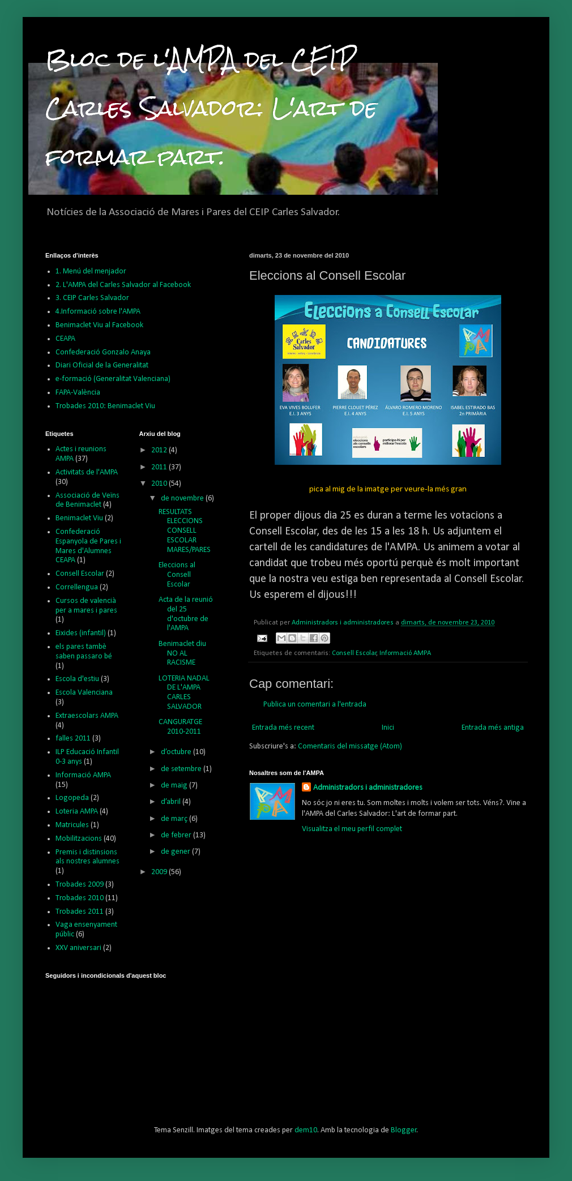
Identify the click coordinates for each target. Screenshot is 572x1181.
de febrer (177, 835)
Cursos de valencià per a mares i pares (86, 606)
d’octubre (177, 752)
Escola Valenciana (84, 692)
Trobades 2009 (80, 884)
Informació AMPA (405, 653)
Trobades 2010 (80, 898)
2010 (160, 484)
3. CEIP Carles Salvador (92, 298)
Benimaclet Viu (79, 518)
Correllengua (77, 587)
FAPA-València (78, 392)
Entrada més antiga (493, 728)
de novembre (183, 498)
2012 (160, 450)
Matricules (72, 825)
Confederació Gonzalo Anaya (103, 352)
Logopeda (72, 798)
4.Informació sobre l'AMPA (98, 311)
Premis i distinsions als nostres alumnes (87, 857)
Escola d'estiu (77, 679)
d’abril (171, 802)
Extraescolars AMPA (87, 716)
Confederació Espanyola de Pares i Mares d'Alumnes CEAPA (88, 546)
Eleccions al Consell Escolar (177, 575)
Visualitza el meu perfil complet (352, 829)
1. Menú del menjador (91, 271)
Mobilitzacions (79, 839)
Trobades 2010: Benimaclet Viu (105, 406)
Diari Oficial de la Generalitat (102, 365)
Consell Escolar (354, 653)
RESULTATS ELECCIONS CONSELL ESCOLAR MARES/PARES (185, 531)
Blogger (404, 1130)
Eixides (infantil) (81, 633)
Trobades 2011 (80, 912)
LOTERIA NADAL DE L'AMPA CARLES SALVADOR (184, 692)
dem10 (305, 1130)
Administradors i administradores (367, 788)
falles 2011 (73, 738)
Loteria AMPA (77, 811)
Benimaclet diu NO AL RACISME (182, 653)
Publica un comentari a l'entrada (314, 704)
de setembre (182, 769)
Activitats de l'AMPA (87, 472)
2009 (160, 872)
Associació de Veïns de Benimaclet (87, 500)
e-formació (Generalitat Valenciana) (113, 379)
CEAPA (65, 339)
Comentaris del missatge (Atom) (350, 746)
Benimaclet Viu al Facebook (99, 325)
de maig (175, 785)
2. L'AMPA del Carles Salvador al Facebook (123, 285)
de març (175, 819)
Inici (388, 728)
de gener (176, 852)
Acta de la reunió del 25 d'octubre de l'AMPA (186, 614)
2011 (160, 467)
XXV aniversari (78, 948)
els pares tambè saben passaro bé (84, 652)
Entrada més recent (283, 728)
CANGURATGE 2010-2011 (180, 727)
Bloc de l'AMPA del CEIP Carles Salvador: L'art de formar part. (211, 108)
